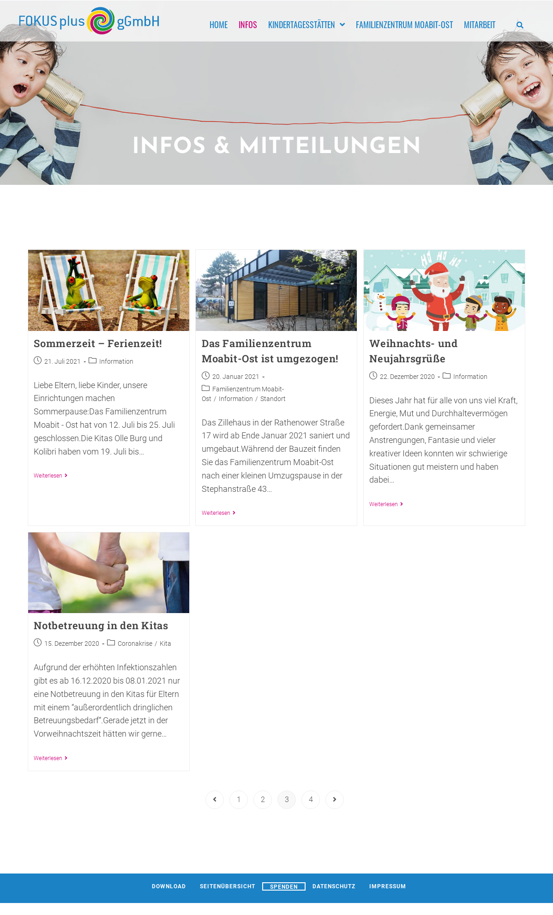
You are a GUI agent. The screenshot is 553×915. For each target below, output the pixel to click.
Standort (273, 398)
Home (219, 24)
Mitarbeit (479, 24)
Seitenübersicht (227, 886)
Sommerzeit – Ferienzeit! (98, 343)
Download (169, 886)
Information (116, 361)
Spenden (284, 887)
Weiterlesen (50, 475)
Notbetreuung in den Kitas (101, 625)
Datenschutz (334, 886)
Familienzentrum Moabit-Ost (404, 24)
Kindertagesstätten (306, 24)
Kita (165, 643)
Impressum (387, 886)
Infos (248, 24)
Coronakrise (135, 643)
